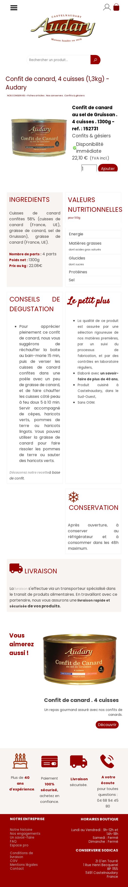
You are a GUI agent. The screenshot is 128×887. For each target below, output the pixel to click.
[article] (64, 138)
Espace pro (19, 845)
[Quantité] (89, 169)
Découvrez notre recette (29, 472)
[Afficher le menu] (14, 8)
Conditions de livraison (21, 855)
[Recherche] (96, 60)
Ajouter (108, 168)
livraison (20, 588)
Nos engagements (25, 833)
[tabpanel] (93, 207)
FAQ (13, 841)
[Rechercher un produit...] (59, 60)
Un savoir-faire (22, 837)
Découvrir (107, 724)
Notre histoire (21, 829)
